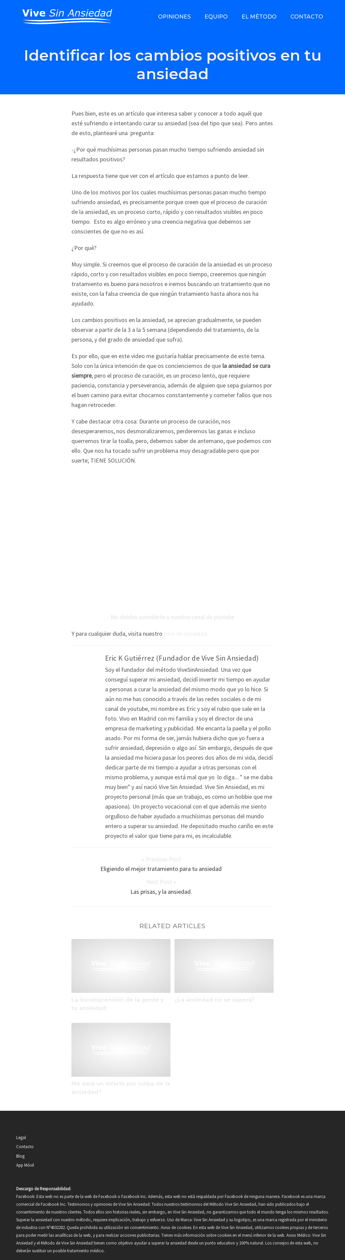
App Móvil (25, 1147)
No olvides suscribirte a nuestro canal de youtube (172, 617)
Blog (20, 1138)
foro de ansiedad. (186, 633)
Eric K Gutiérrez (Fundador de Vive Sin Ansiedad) (182, 658)
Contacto (306, 16)
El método (259, 16)
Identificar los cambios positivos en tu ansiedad (172, 64)
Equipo (216, 16)
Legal (21, 1119)
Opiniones (174, 16)
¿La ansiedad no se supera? (214, 981)
